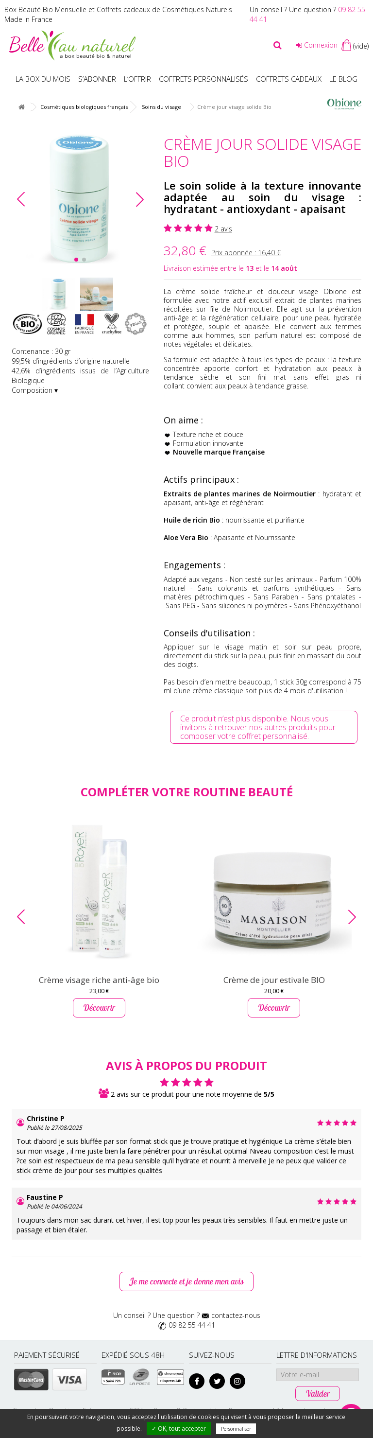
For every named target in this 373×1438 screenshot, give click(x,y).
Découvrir (99, 1007)
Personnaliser (236, 1428)
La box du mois (43, 79)
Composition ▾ (35, 390)
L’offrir (137, 79)
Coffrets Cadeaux (289, 79)
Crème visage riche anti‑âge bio (99, 979)
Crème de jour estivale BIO (274, 979)
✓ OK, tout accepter (179, 1428)
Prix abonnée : (246, 252)
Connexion (317, 45)
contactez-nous (235, 1315)
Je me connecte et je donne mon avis (186, 1281)
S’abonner (97, 79)
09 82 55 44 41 (192, 1325)
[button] (140, 199)
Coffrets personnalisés (203, 79)
